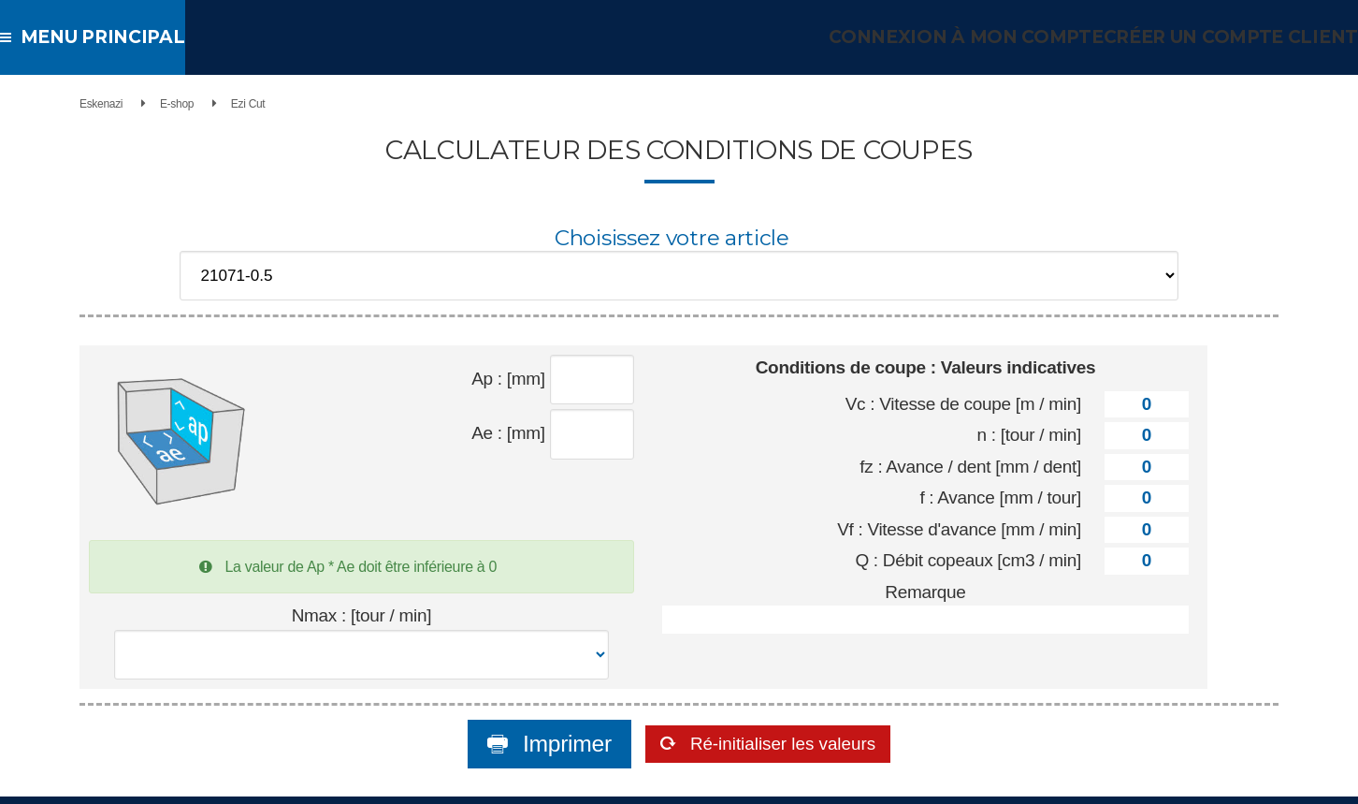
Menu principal (95, 37)
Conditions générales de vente (740, 781)
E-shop (215, 103)
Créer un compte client (1236, 37)
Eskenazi (139, 103)
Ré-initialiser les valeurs (782, 702)
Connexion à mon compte (985, 37)
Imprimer (527, 702)
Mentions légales (861, 781)
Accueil (643, 781)
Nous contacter (946, 781)
